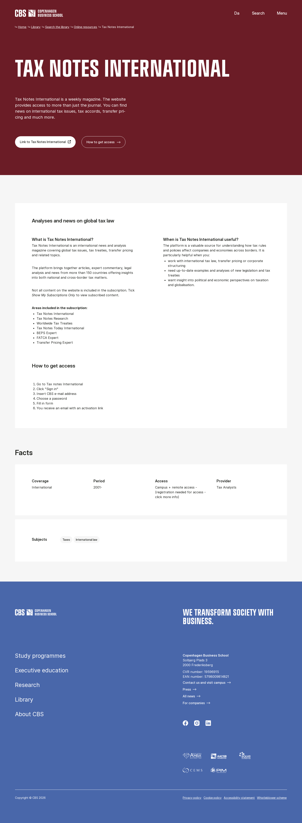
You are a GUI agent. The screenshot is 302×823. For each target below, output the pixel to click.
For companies (194, 703)
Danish (233, 13)
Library (35, 27)
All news (189, 696)
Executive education (41, 670)
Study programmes (40, 656)
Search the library (57, 27)
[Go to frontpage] (39, 13)
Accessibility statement (239, 797)
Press (187, 689)
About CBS (29, 714)
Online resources (85, 27)
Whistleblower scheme (272, 797)
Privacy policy (192, 797)
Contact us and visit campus (204, 683)
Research (27, 685)
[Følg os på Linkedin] (208, 724)
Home (22, 27)
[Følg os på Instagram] (197, 724)
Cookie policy (213, 797)
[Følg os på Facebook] (185, 724)
